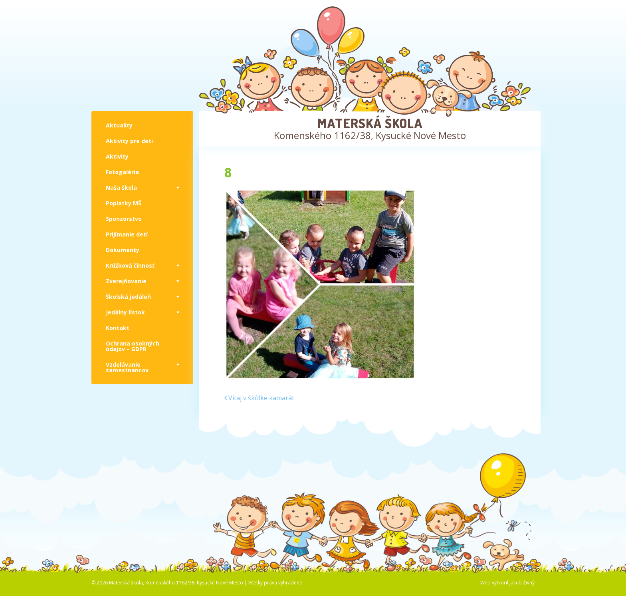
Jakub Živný (522, 582)
